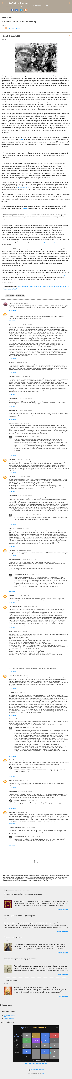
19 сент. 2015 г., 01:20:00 (20, 780)
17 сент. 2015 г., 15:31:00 (20, 631)
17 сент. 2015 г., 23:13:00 (22, 692)
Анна (10, 780)
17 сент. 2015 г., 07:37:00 (34, 574)
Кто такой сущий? (11, 980)
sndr (43, 1073)
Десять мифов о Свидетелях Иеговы (29, 286)
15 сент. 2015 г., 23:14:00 (21, 303)
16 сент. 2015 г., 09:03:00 (25, 410)
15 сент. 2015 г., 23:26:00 (25, 325)
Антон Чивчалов (20, 436)
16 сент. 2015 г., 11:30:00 (23, 476)
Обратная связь (9, 1018)
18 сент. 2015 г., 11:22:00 (21, 760)
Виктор (11, 595)
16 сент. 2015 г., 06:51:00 (25, 398)
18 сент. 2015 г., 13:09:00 (34, 767)
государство (10, 295)
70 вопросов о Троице (13, 937)
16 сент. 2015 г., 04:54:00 (23, 376)
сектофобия (20, 295)
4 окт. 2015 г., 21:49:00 (28, 827)
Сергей (11, 675)
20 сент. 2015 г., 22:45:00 (23, 812)
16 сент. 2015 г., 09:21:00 (34, 436)
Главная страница (9, 1015)
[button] (69, 21)
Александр (12, 550)
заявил (25, 208)
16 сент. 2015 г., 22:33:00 (24, 550)
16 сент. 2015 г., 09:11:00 (22, 423)
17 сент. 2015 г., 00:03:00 (29, 559)
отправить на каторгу (49, 242)
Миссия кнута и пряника (51, 286)
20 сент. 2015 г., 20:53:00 (25, 791)
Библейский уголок (19, 3)
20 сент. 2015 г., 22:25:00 (34, 800)
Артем (11, 303)
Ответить (12, 310)
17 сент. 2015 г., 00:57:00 (22, 595)
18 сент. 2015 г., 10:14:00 (34, 727)
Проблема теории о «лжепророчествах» (20, 959)
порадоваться (23, 187)
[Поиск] (69, 3)
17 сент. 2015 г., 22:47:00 (21, 675)
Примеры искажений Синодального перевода (23, 894)
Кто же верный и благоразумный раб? (19, 916)
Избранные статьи (40, 5)
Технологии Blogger (36, 1069)
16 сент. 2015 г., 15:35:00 (34, 515)
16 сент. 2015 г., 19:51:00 (22, 528)
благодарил (65, 275)
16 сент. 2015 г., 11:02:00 (23, 459)
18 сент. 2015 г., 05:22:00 (25, 719)
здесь (21, 139)
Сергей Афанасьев (15, 606)
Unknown (12, 314)
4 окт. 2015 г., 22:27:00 (33, 836)
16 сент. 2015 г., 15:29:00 (25, 495)
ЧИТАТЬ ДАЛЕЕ (62, 910)
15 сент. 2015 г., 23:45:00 (22, 362)
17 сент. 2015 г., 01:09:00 (30, 606)
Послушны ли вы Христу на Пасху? (19, 21)
